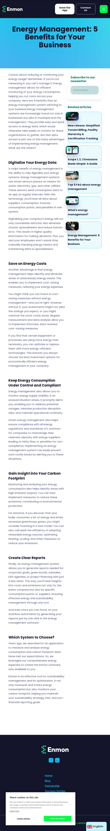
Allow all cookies (57, 819)
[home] (12, 9)
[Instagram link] (52, 760)
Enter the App (64, 9)
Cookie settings (23, 819)
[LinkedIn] (58, 760)
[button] (96, 826)
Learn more (14, 811)
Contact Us (85, 9)
